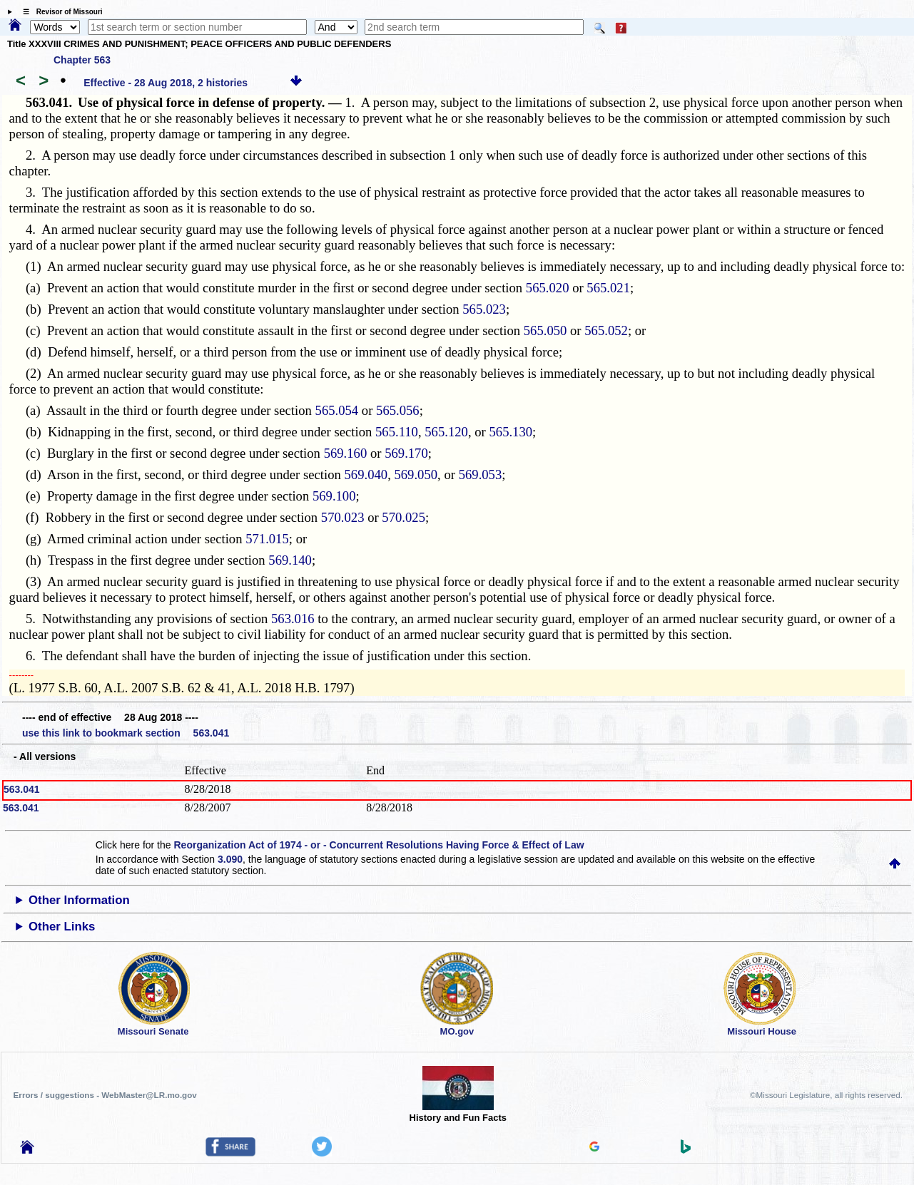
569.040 (365, 474)
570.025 (403, 517)
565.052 (606, 330)
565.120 (446, 431)
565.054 (337, 410)
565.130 (510, 431)
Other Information (79, 900)
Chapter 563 (82, 60)
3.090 (230, 859)
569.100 (334, 495)
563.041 (22, 789)
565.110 (396, 431)
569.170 (406, 453)
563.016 (293, 618)
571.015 (267, 538)
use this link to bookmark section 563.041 (125, 733)
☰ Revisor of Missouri (59, 12)
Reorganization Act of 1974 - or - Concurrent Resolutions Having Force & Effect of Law (378, 845)
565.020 (547, 287)
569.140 (290, 560)
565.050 (545, 330)
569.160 (345, 453)
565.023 (484, 309)
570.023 (343, 517)
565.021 (608, 287)
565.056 (398, 410)
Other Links (62, 926)
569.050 (415, 474)
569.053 (480, 474)
